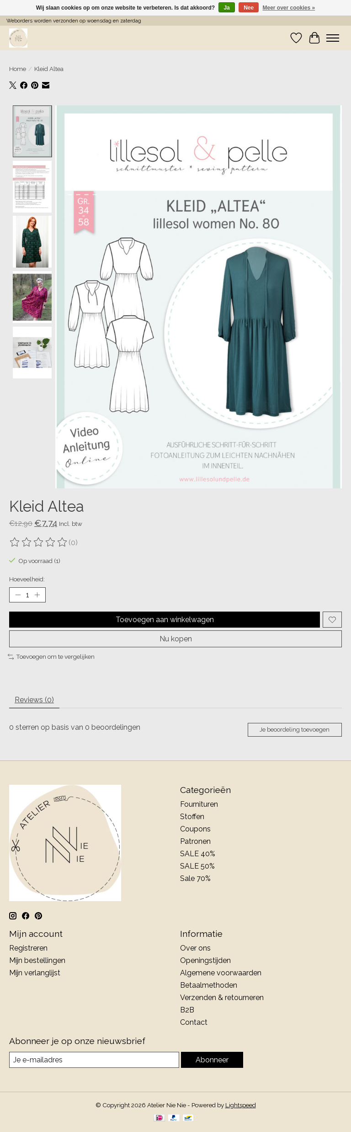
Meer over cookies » (289, 8)
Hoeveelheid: (27, 579)
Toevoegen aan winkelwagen (165, 619)
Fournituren (199, 804)
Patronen (195, 841)
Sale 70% (195, 878)
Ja (226, 8)
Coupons (195, 829)
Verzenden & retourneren (222, 997)
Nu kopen (176, 638)
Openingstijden (205, 960)
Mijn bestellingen (37, 960)
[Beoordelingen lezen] (39, 542)
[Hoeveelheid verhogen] (37, 595)
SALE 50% (197, 866)
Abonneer (212, 1059)
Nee (249, 8)
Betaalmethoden (208, 985)
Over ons (195, 948)
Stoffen (192, 816)
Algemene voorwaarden (220, 972)
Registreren (28, 948)
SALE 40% (197, 853)
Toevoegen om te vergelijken (51, 656)
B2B (187, 1010)
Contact (193, 1022)
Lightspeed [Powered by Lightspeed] (240, 1105)
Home (17, 68)
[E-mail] (94, 1060)
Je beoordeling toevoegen (295, 729)
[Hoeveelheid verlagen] (18, 595)
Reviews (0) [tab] (34, 699)
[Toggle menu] (333, 38)
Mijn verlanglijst (34, 972)
